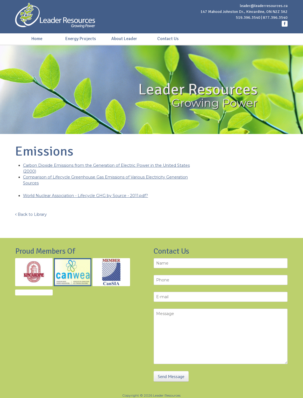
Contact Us (168, 38)
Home (36, 38)
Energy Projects (80, 38)
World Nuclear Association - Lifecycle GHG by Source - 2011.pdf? (85, 195)
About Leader (124, 38)
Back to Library (31, 214)
